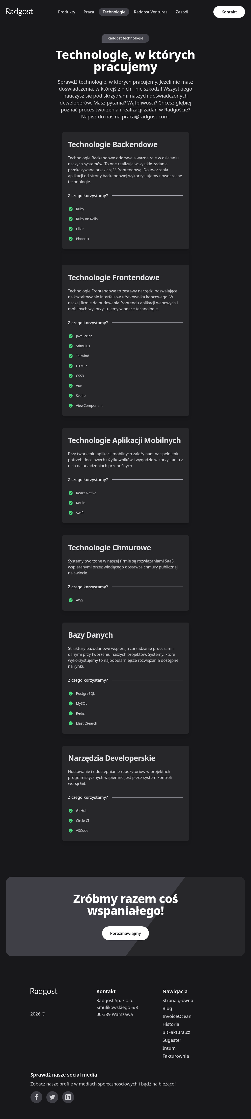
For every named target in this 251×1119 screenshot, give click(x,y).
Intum (169, 1048)
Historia (171, 1024)
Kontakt (229, 12)
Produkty (66, 12)
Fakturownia (176, 1056)
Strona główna (178, 1000)
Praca (89, 12)
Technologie (114, 12)
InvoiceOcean (177, 1016)
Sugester (172, 1040)
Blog (167, 1008)
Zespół (182, 12)
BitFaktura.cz (176, 1032)
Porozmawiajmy (125, 933)
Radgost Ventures (150, 12)
